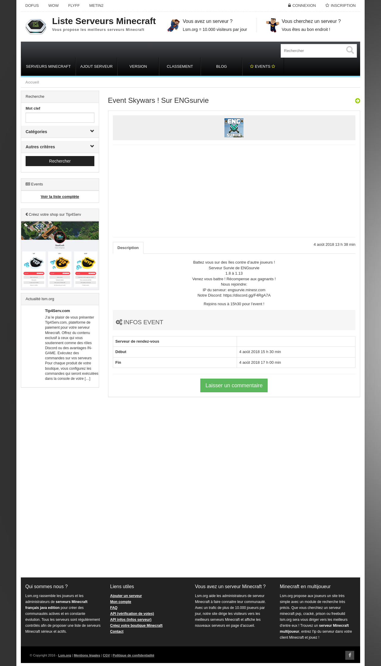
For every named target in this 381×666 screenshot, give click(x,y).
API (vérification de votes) (132, 614)
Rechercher (60, 161)
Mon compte (120, 602)
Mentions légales (87, 655)
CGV (106, 655)
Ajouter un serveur (126, 596)
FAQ (114, 608)
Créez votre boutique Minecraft (136, 626)
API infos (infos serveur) (131, 620)
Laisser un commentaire (234, 385)
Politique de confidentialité (133, 655)
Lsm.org (64, 655)
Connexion (304, 5)
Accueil (32, 82)
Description (128, 247)
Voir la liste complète (60, 196)
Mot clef (33, 108)
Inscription (343, 5)
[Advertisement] (60, 482)
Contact (117, 631)
